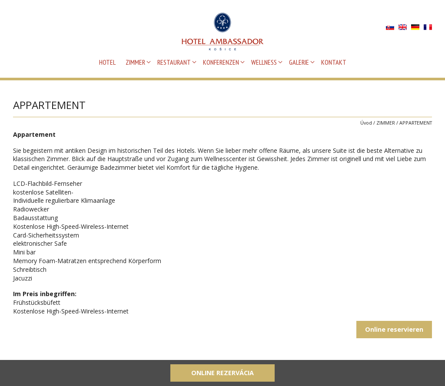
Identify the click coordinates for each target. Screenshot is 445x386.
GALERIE (299, 62)
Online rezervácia (222, 373)
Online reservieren (394, 329)
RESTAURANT (174, 62)
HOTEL (107, 62)
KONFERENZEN (221, 62)
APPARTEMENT (415, 122)
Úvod (366, 122)
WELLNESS (264, 62)
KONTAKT (333, 62)
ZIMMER (135, 62)
